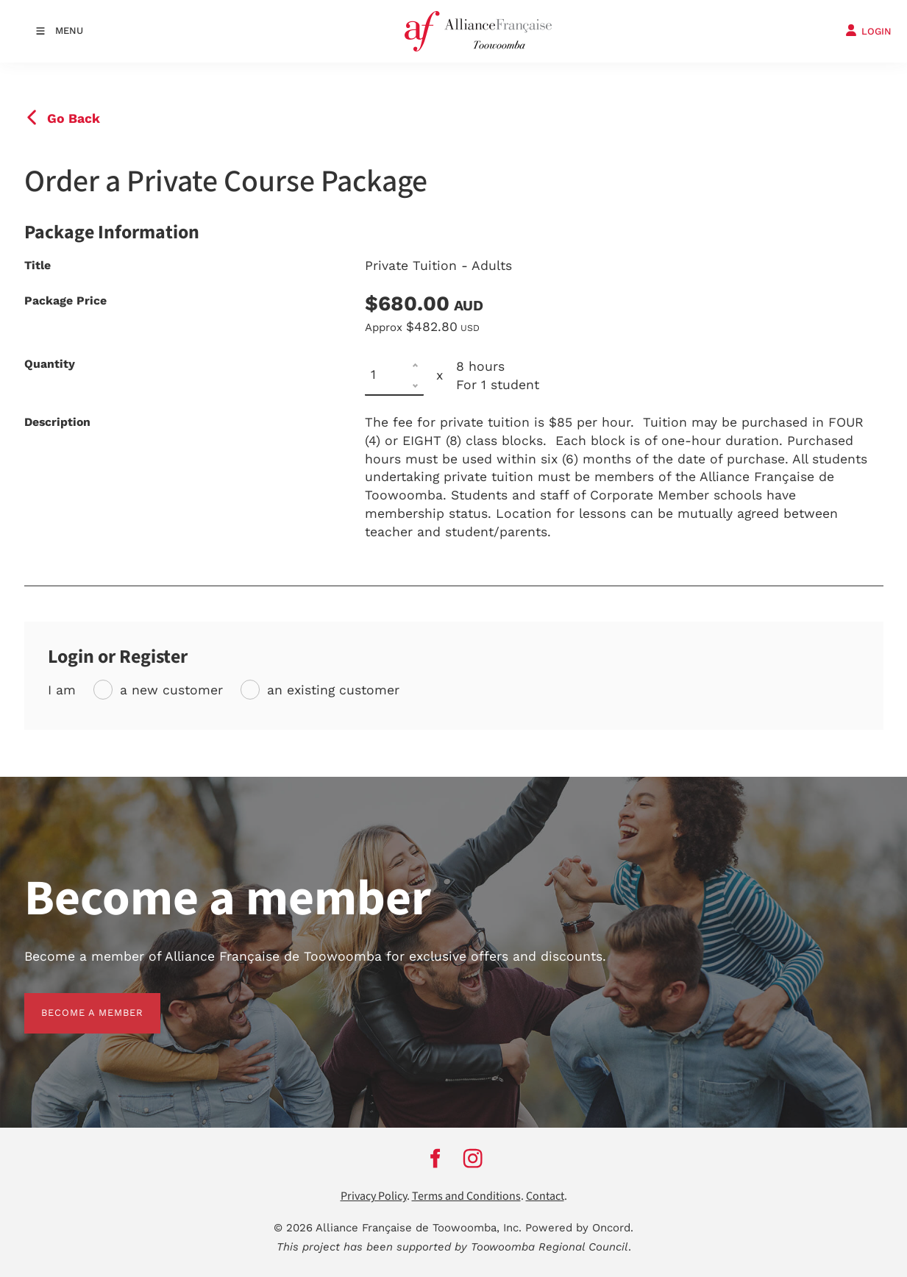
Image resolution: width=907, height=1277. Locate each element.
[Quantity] (394, 375)
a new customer (171, 690)
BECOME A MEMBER (75, 1001)
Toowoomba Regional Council (549, 1246)
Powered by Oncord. (579, 1227)
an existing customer (333, 690)
